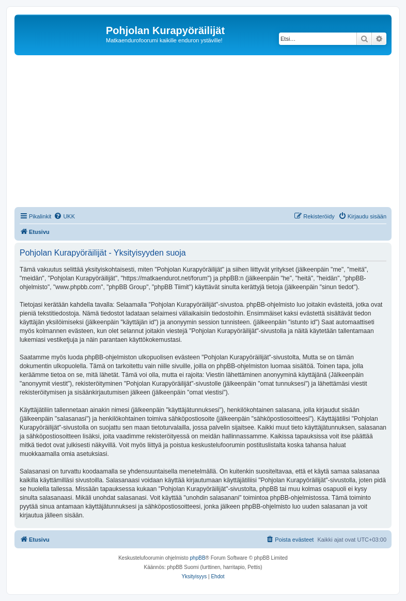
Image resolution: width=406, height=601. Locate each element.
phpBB (198, 558)
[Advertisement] (210, 132)
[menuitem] (64, 216)
